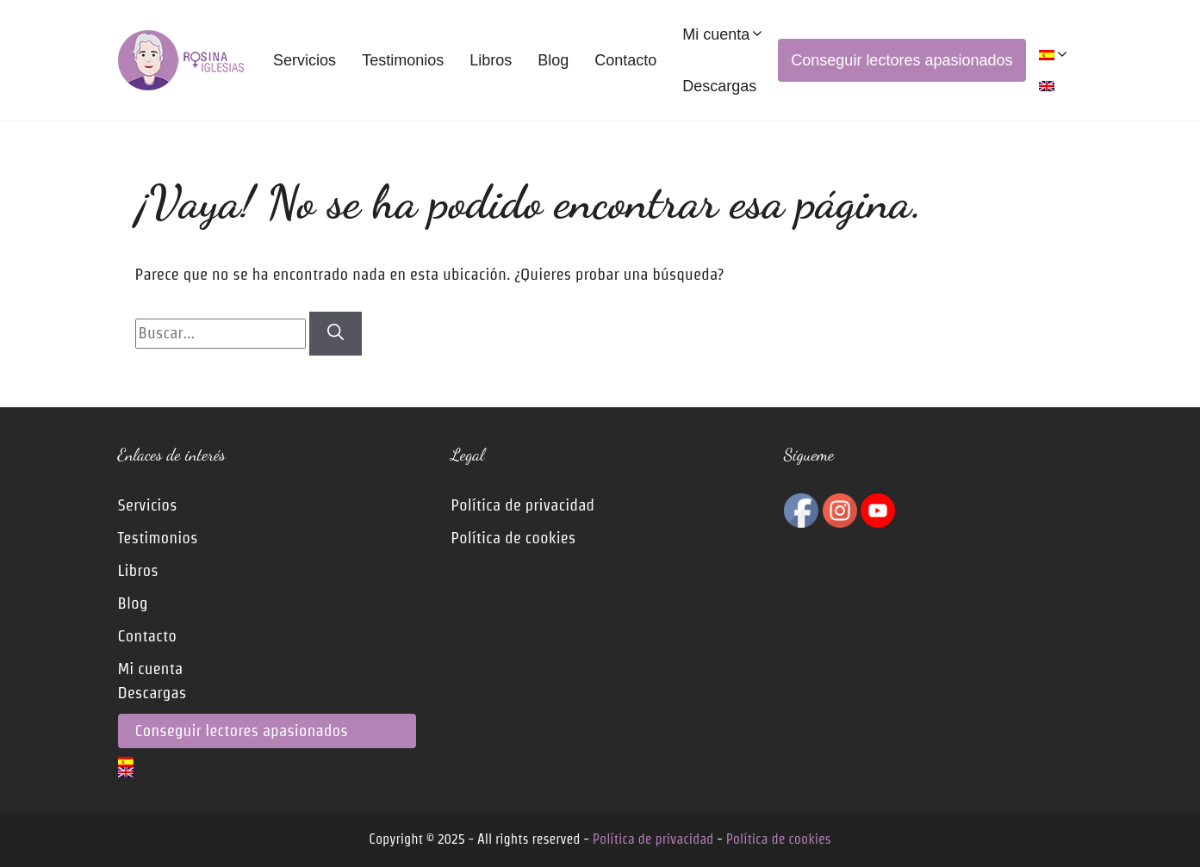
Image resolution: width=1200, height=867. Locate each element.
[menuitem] (1054, 55)
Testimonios (403, 60)
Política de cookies (513, 538)
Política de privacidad (522, 505)
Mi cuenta (723, 34)
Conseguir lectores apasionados (901, 60)
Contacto (625, 60)
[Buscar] (335, 334)
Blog (553, 60)
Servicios (304, 60)
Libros (490, 60)
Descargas (719, 86)
